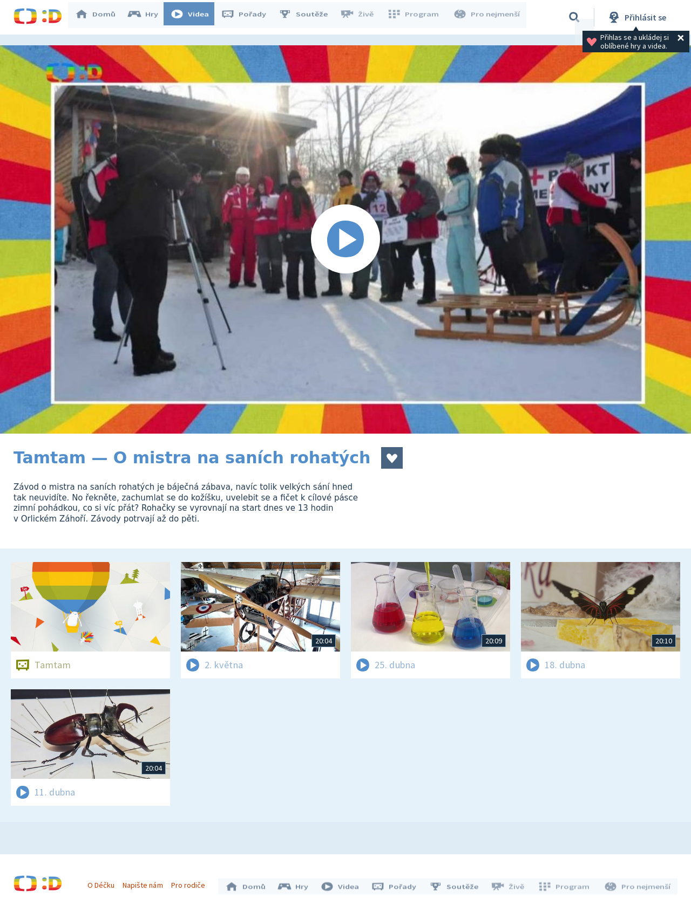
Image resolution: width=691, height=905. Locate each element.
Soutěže (308, 17)
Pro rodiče (191, 882)
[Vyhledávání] (574, 17)
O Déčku (103, 882)
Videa (195, 17)
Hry (148, 17)
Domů (100, 17)
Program (416, 17)
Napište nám (145, 882)
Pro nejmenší (487, 17)
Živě (361, 17)
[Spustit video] (345, 239)
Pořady (249, 17)
